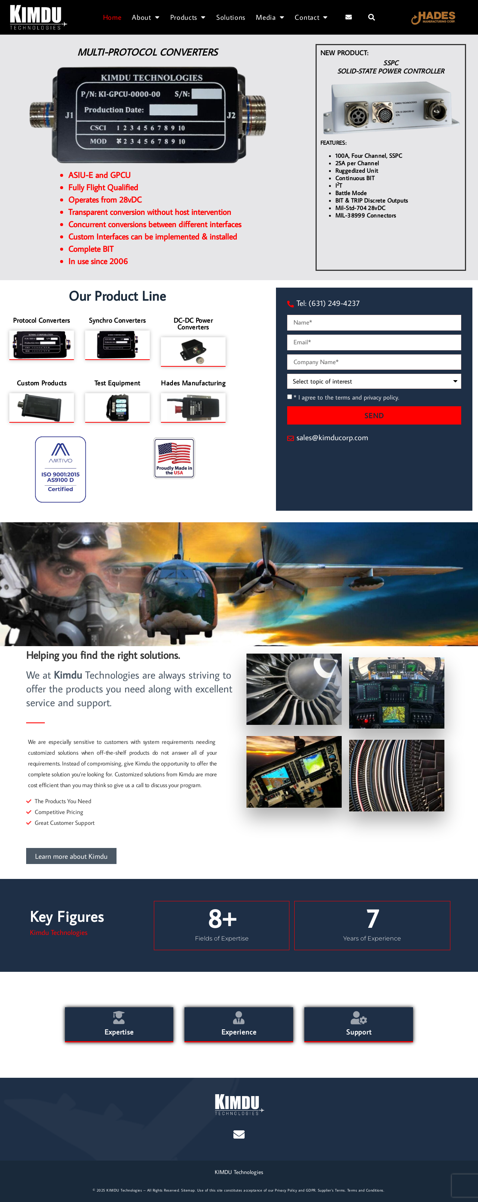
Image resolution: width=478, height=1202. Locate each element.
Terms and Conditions (365, 1190)
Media (270, 17)
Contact (311, 17)
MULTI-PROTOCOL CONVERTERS (147, 52)
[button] (371, 17)
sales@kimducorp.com (332, 437)
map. (191, 1190)
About (145, 17)
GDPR (311, 1190)
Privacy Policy (286, 1190)
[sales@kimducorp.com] (290, 438)
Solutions (230, 17)
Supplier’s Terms (331, 1190)
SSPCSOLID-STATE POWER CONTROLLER (390, 67)
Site (184, 1190)
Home (112, 17)
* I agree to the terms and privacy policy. (346, 398)
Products (188, 17)
